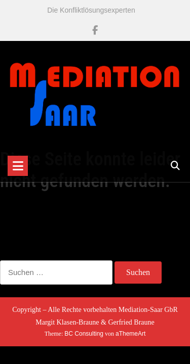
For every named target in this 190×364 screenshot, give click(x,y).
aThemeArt (130, 333)
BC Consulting (83, 333)
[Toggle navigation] (18, 166)
